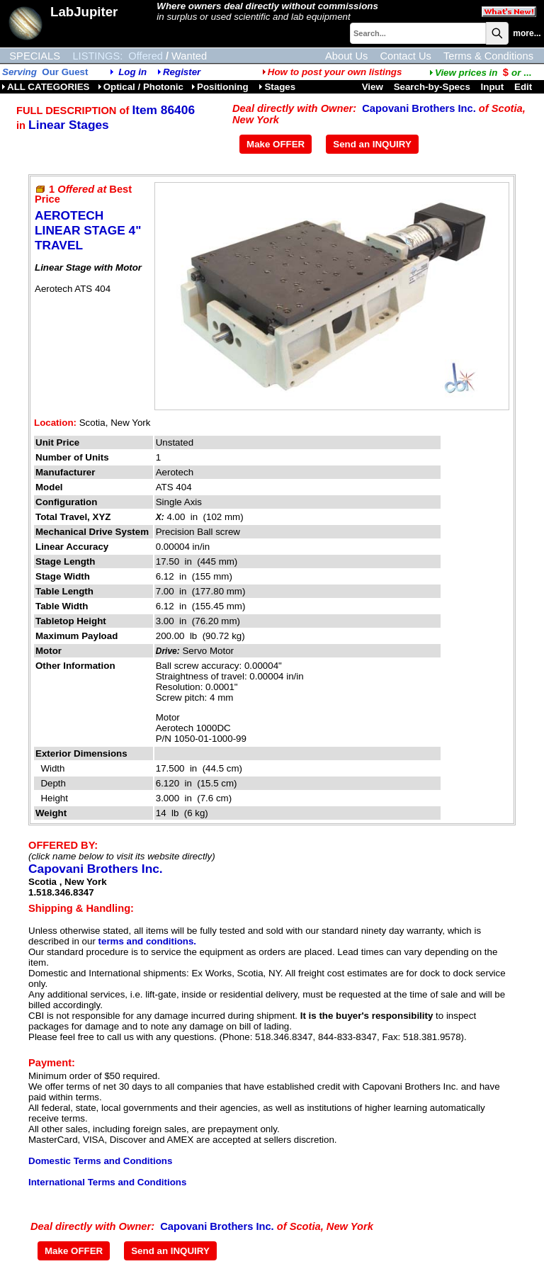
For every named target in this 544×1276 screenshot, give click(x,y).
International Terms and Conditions (107, 1182)
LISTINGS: (97, 56)
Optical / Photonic (140, 86)
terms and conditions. (147, 941)
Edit (524, 86)
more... (526, 33)
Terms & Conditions (488, 56)
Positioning (221, 86)
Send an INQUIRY (372, 144)
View (372, 86)
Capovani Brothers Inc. (418, 108)
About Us (346, 56)
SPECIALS (34, 56)
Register (181, 72)
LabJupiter (84, 11)
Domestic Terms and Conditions (100, 1161)
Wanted (189, 56)
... (480, 72)
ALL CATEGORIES (45, 86)
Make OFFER (275, 144)
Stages (277, 86)
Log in (132, 72)
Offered (145, 56)
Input (492, 86)
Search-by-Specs (432, 86)
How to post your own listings (332, 72)
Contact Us (405, 56)
